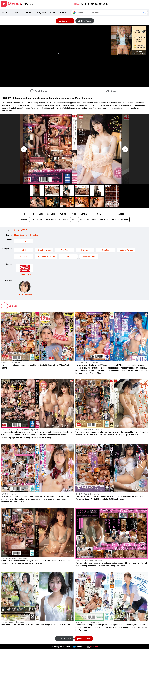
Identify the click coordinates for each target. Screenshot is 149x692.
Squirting (23, 256)
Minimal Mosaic (88, 256)
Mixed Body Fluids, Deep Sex (26, 235)
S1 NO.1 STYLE (20, 230)
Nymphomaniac (44, 250)
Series (28, 12)
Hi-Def (23, 250)
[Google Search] (145, 12)
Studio (17, 12)
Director (64, 12)
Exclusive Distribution (46, 256)
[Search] (109, 12)
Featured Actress (126, 250)
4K (68, 256)
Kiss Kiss (64, 250)
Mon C (23, 241)
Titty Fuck (85, 250)
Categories (40, 12)
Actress (5, 12)
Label (53, 12)
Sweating (105, 250)
